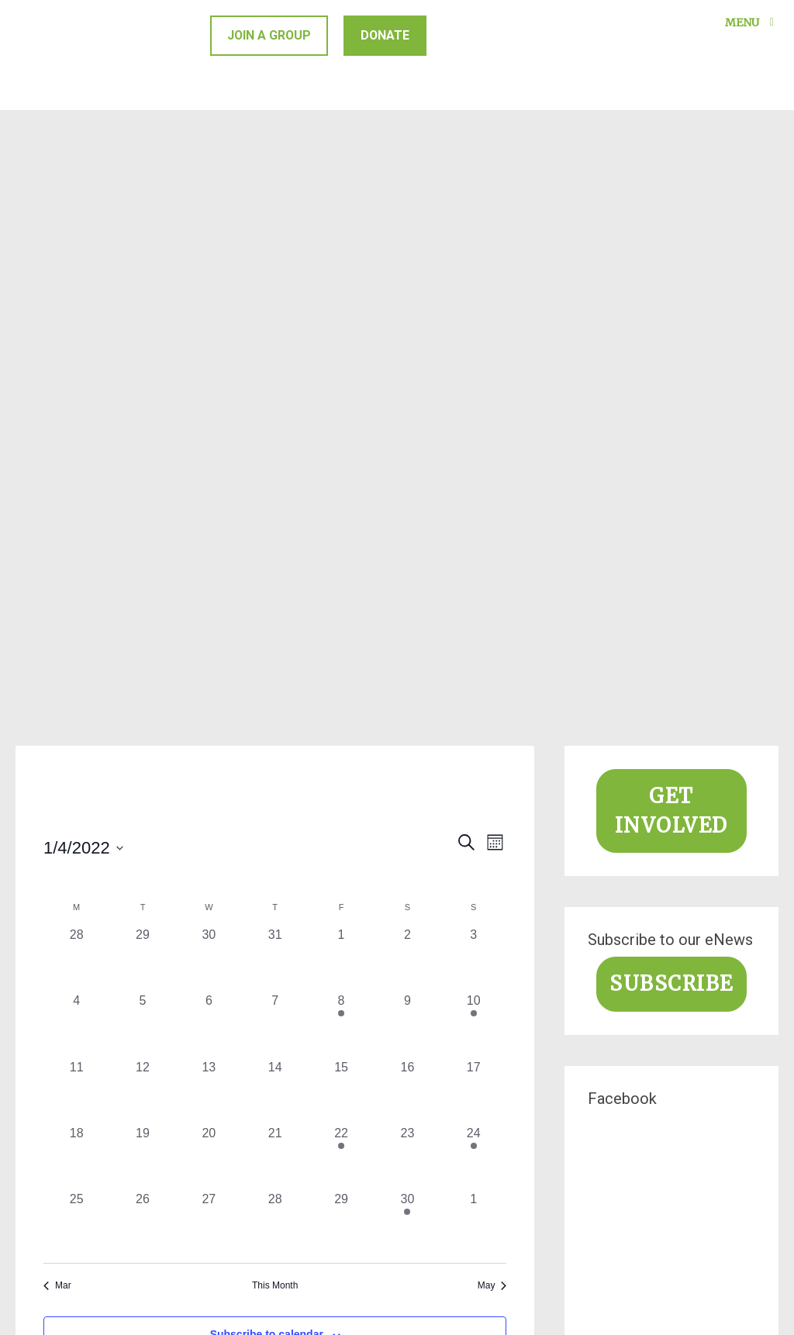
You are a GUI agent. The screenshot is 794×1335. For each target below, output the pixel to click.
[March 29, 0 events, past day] (142, 959)
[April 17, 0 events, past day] (473, 1091)
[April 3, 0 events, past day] (473, 959)
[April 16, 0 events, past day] (407, 1091)
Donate (387, 35)
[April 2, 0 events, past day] (407, 959)
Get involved (671, 811)
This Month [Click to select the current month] (275, 1285)
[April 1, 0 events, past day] (341, 959)
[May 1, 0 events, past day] (473, 1223)
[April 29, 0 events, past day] (341, 1223)
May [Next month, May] (492, 1285)
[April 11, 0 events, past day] (76, 1091)
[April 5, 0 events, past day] (142, 1024)
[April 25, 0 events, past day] (76, 1223)
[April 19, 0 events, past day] (142, 1157)
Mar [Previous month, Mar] (57, 1285)
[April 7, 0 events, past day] (275, 1024)
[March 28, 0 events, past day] (76, 959)
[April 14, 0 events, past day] (275, 1091)
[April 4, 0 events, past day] (76, 1024)
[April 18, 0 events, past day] (76, 1157)
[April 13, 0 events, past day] (209, 1091)
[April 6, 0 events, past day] (209, 1024)
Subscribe (671, 983)
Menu (752, 22)
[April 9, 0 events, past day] (407, 1024)
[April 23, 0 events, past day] (407, 1157)
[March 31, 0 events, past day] (275, 959)
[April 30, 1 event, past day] (407, 1223)
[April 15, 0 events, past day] (341, 1091)
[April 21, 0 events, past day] (275, 1157)
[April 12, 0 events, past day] (142, 1091)
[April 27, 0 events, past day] (209, 1223)
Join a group (269, 35)
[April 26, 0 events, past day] (142, 1223)
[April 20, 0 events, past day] (209, 1157)
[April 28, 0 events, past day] (275, 1223)
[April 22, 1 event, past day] (341, 1157)
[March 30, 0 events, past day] (209, 959)
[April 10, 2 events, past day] (473, 1024)
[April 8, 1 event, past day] (341, 1024)
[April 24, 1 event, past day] (473, 1157)
